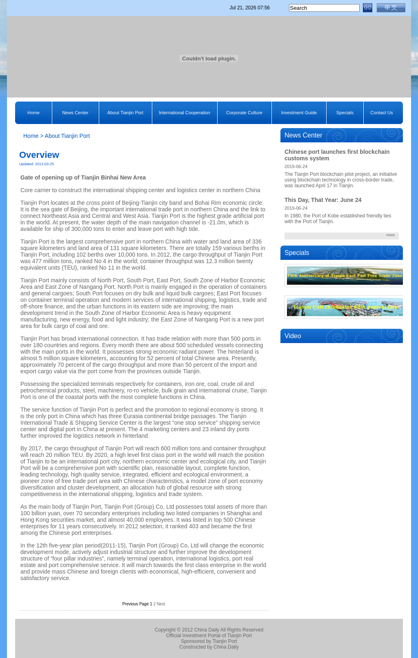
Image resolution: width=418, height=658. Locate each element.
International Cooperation (184, 112)
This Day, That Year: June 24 (323, 200)
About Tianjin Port (125, 112)
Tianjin (90, 177)
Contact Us (381, 112)
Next (161, 604)
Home (33, 112)
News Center (75, 112)
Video (293, 335)
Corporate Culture (244, 112)
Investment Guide (299, 112)
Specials (345, 112)
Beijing (130, 202)
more (390, 235)
